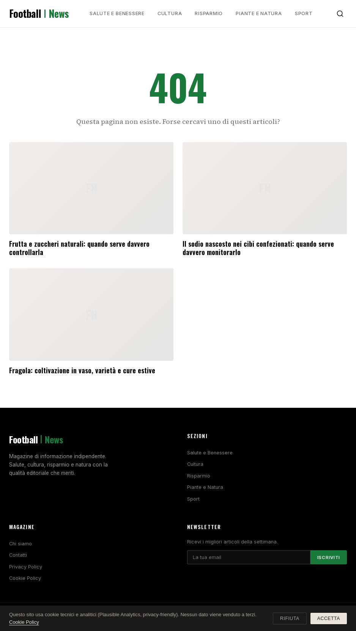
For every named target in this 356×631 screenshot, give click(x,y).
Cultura (170, 13)
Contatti (18, 555)
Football (39, 14)
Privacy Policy (25, 567)
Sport (304, 13)
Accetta (328, 618)
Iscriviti (328, 557)
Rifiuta (289, 618)
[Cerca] (340, 13)
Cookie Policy (25, 578)
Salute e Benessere (117, 13)
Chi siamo (20, 543)
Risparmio (209, 13)
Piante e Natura (259, 13)
